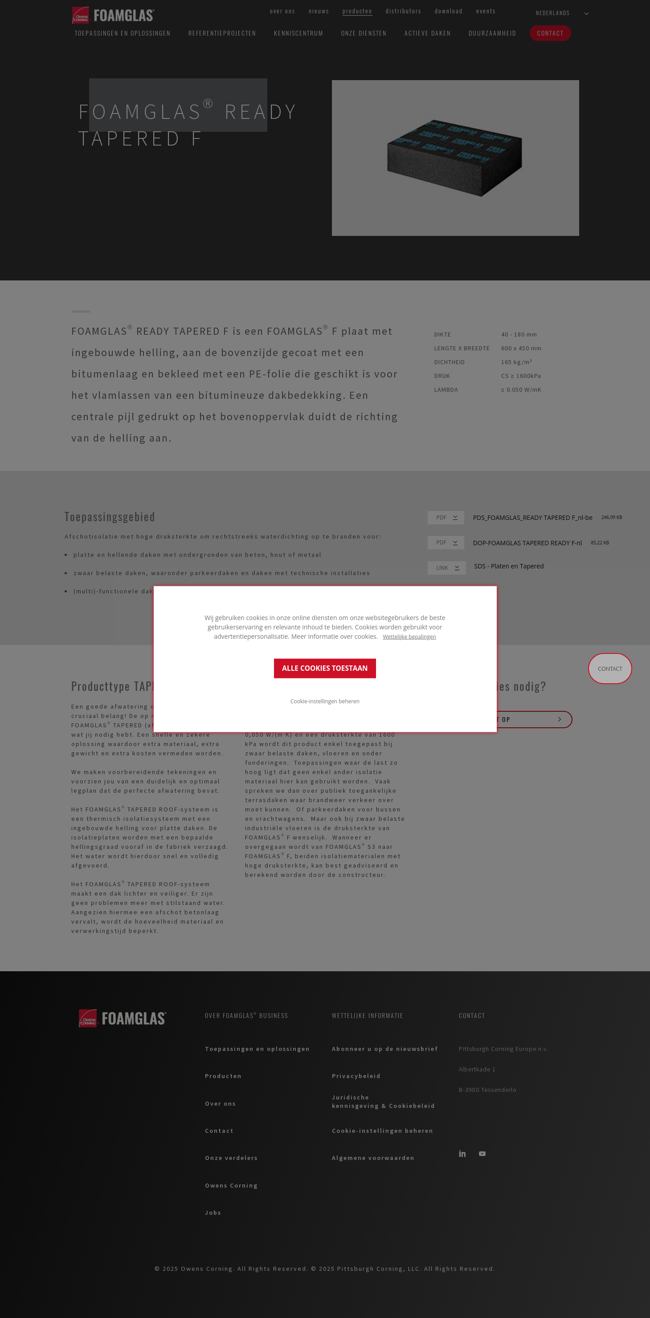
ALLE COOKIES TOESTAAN (325, 668)
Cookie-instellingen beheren (325, 701)
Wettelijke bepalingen (409, 636)
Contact (610, 669)
